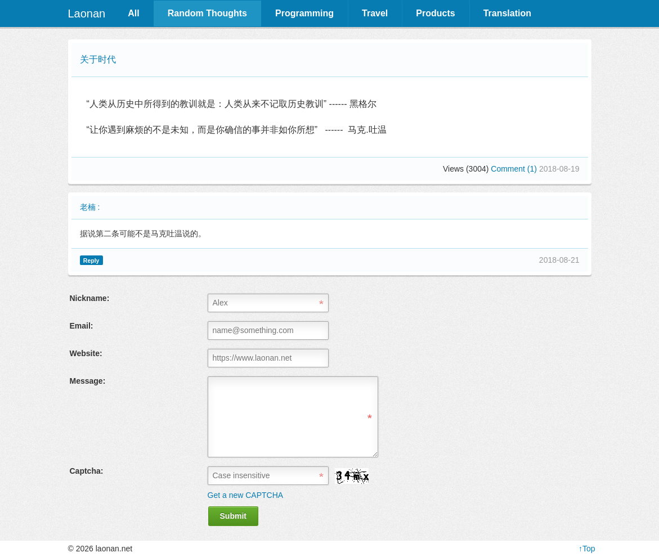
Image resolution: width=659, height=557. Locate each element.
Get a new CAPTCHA (246, 495)
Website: (86, 353)
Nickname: (90, 298)
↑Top (587, 548)
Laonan (87, 13)
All (133, 13)
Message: (88, 380)
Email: (81, 325)
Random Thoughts (207, 13)
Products (435, 13)
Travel (375, 13)
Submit (233, 515)
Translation (507, 13)
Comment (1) (515, 168)
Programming (304, 13)
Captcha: (87, 470)
